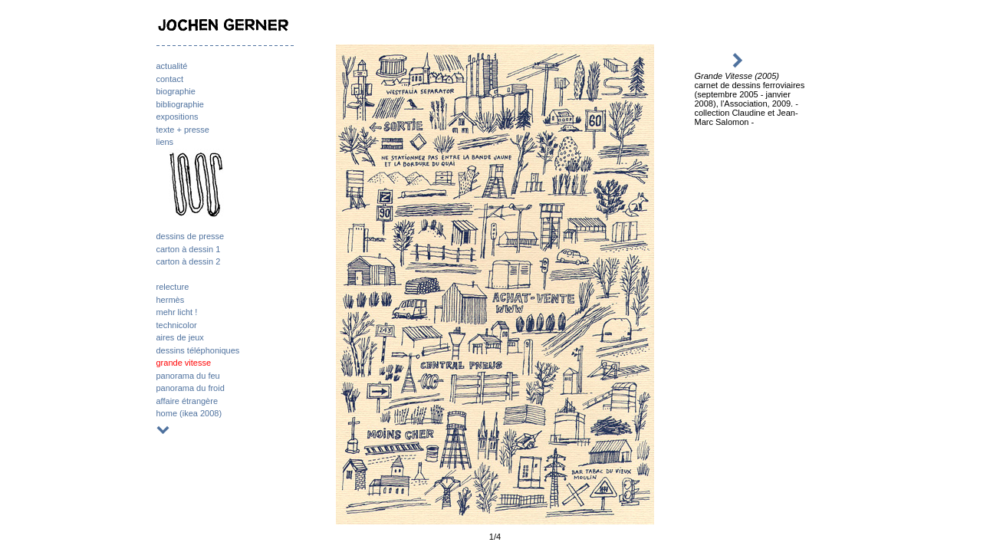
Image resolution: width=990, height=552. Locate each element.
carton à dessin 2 (188, 261)
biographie (176, 91)
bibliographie (180, 104)
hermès (170, 299)
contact (169, 79)
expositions (177, 116)
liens (165, 141)
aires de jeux (180, 337)
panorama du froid (190, 388)
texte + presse (182, 129)
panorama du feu (188, 375)
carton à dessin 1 (188, 249)
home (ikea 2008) (189, 413)
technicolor (176, 325)
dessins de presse (190, 236)
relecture (172, 286)
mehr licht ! (177, 312)
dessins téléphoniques (198, 350)
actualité (172, 66)
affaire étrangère (187, 401)
